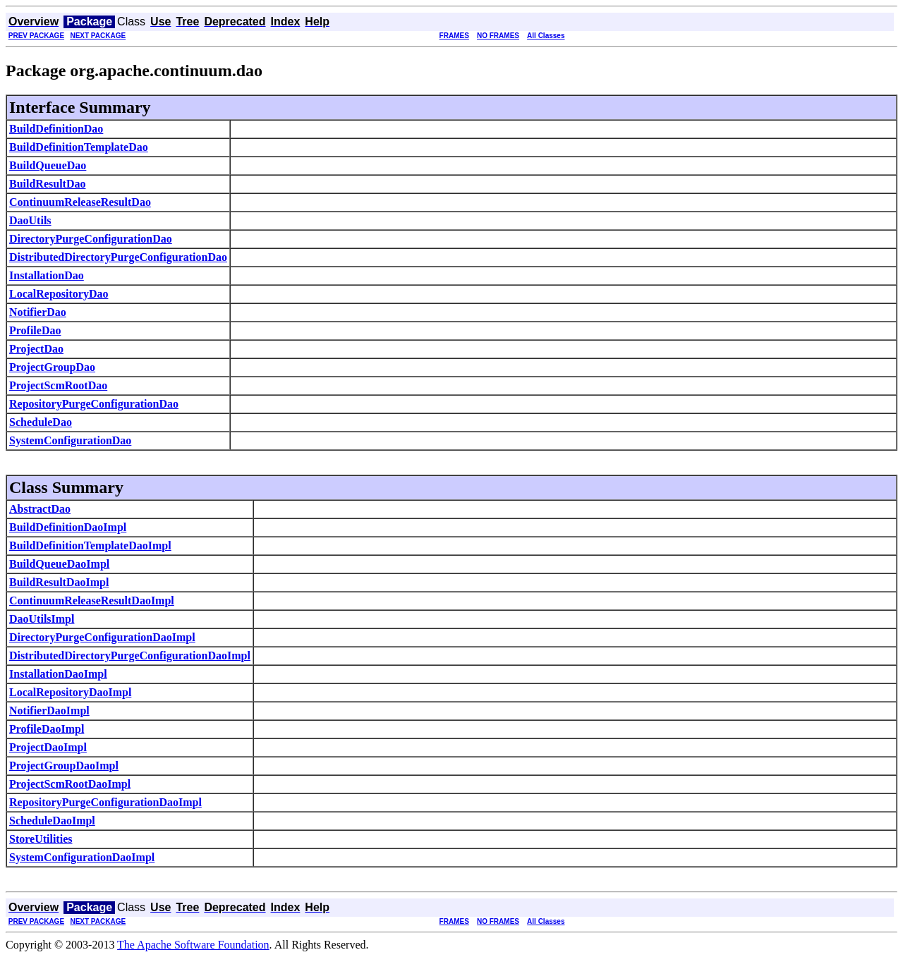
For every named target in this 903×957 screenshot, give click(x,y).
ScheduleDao (40, 422)
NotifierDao (37, 312)
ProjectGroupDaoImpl (64, 766)
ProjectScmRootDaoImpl (70, 784)
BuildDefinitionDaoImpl (67, 527)
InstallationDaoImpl (58, 674)
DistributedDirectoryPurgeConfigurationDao (118, 257)
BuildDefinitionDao (56, 129)
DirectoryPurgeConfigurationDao (90, 239)
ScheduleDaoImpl (52, 821)
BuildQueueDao (47, 165)
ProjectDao (36, 349)
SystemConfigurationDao (70, 440)
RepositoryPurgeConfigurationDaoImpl (105, 802)
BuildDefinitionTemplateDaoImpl (90, 545)
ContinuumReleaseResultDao (80, 202)
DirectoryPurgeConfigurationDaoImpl (102, 637)
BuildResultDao (47, 184)
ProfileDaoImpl (46, 729)
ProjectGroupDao (52, 367)
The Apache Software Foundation (193, 945)
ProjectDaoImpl (48, 747)
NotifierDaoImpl (49, 711)
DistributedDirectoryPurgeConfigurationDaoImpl (129, 656)
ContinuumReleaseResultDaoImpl (91, 600)
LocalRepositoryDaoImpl (70, 692)
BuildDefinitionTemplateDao (78, 147)
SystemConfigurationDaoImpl (81, 857)
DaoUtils (30, 220)
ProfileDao (35, 330)
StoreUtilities (40, 839)
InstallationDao (46, 275)
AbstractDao (40, 509)
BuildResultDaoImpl (59, 582)
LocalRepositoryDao (58, 294)
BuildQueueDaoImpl (59, 564)
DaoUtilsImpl (41, 619)
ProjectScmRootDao (58, 385)
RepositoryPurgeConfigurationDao (93, 404)
